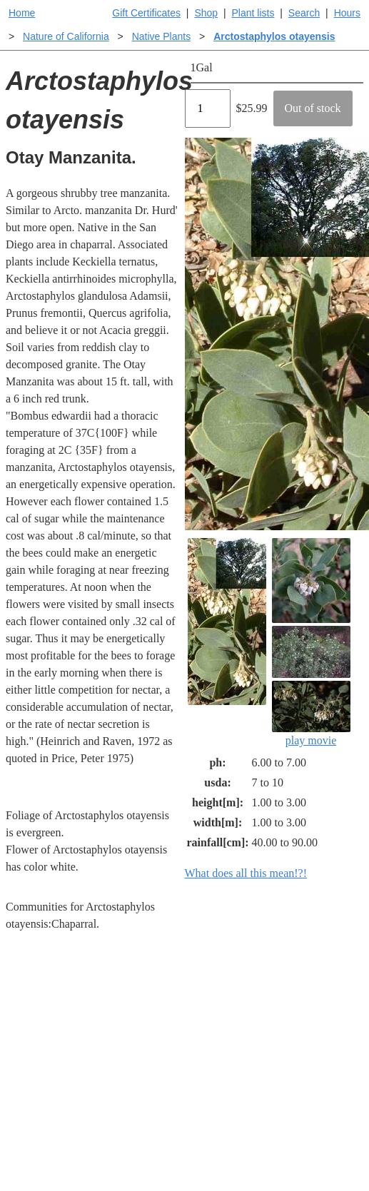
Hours (347, 13)
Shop (206, 13)
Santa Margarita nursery (313, 1074)
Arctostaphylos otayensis (274, 36)
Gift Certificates (146, 13)
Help (199, 1026)
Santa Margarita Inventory (313, 1034)
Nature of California (66, 36)
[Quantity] (208, 108)
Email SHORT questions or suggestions (102, 1183)
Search (304, 13)
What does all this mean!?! (246, 873)
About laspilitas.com (308, 1114)
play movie (311, 713)
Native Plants (161, 36)
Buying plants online (219, 1057)
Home (22, 13)
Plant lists (253, 13)
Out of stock (313, 108)
